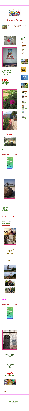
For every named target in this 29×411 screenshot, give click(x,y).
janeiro (22, 52)
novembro (23, 46)
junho (22, 49)
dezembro (23, 42)
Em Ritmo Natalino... (6, 32)
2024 (22, 39)
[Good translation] (13, 402)
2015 (22, 55)
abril (22, 50)
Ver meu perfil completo (17, 26)
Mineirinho (23, 105)
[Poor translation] (15, 402)
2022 (22, 40)
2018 (22, 53)
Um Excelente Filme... (6, 225)
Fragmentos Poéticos (14, 20)
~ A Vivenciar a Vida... (24, 110)
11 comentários (7, 221)
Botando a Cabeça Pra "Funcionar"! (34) (9, 304)
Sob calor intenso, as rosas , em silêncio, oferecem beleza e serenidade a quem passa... (25, 92)
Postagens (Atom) (5, 391)
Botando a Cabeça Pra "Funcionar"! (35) (9, 154)
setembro (23, 47)
